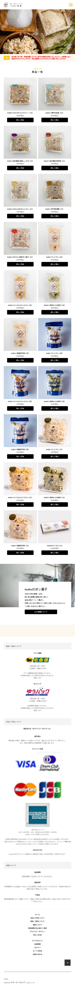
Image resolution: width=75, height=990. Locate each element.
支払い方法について (37, 918)
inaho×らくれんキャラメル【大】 (20, 305)
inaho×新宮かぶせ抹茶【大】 (54, 305)
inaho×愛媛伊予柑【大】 (20, 353)
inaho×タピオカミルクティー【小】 (20, 113)
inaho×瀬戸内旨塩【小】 (54, 113)
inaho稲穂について (40, 612)
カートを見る (37, 951)
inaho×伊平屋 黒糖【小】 (54, 209)
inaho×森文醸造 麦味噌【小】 (55, 161)
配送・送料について (37, 921)
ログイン (37, 947)
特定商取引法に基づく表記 (37, 928)
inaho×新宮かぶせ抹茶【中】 (54, 401)
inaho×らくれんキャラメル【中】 (20, 401)
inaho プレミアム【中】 (54, 353)
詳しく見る (20, 120)
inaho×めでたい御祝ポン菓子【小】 (20, 257)
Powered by (19, 982)
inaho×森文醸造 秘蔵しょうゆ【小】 (20, 161)
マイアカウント (37, 940)
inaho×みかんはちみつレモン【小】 (20, 209)
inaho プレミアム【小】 (54, 449)
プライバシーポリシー (37, 931)
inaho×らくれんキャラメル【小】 (20, 497)
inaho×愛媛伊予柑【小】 (20, 545)
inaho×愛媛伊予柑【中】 (20, 449)
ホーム (37, 914)
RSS (34, 935)
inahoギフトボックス (54, 545)
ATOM (39, 935)
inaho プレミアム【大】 (54, 257)
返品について (37, 925)
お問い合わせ (37, 954)
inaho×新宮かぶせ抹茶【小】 (54, 497)
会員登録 (37, 944)
